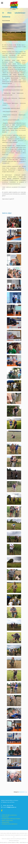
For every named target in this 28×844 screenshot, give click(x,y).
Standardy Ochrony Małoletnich (9, 824)
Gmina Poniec (5, 816)
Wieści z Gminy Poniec (7, 820)
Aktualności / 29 (23, 792)
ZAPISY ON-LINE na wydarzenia (9, 815)
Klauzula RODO (5, 822)
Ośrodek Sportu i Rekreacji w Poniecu (11, 818)
